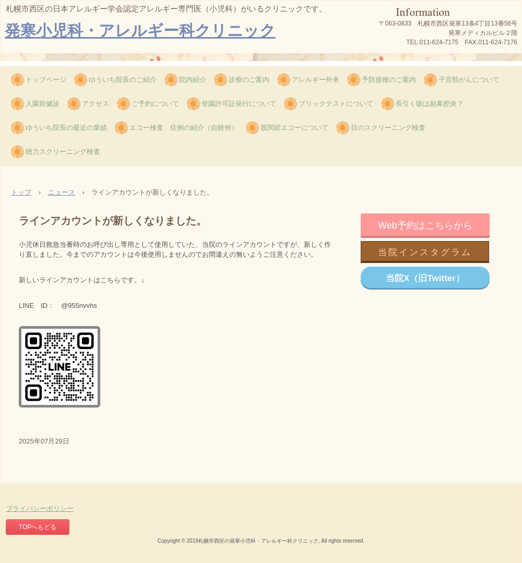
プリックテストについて (336, 103)
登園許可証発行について (238, 103)
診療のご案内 (249, 79)
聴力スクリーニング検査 (63, 151)
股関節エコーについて (294, 127)
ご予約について (155, 103)
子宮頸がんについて (469, 79)
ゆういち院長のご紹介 (123, 79)
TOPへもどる (37, 527)
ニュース (61, 192)
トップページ (46, 79)
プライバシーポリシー (40, 508)
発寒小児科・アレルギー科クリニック (140, 30)
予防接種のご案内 (389, 79)
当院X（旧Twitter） (425, 278)
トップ (21, 192)
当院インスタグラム (425, 252)
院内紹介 (192, 79)
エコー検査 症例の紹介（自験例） (183, 127)
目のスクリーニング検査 (388, 127)
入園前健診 (43, 103)
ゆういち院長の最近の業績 (66, 127)
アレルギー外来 (315, 79)
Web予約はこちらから (425, 225)
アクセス (95, 103)
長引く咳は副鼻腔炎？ (430, 103)
